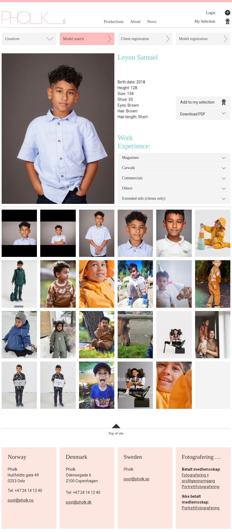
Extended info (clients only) (174, 199)
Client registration (135, 39)
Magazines (174, 158)
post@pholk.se (136, 479)
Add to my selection (203, 102)
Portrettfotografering (200, 486)
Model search (73, 39)
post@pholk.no (21, 500)
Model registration (193, 39)
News (152, 21)
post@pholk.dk (78, 502)
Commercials (174, 178)
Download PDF (203, 113)
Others (174, 188)
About (135, 21)
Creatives (12, 39)
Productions (114, 21)
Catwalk (174, 168)
